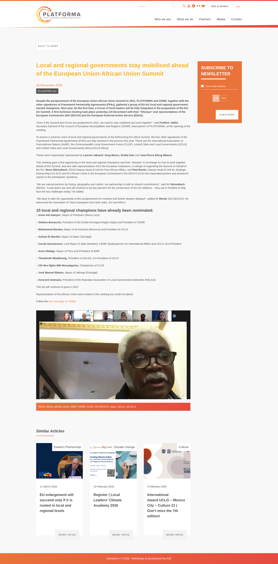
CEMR (81, 406)
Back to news (48, 46)
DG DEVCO (102, 406)
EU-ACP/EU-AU (47, 91)
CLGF (90, 406)
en (238, 6)
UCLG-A (131, 406)
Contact (236, 19)
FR (223, 98)
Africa (49, 406)
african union (61, 406)
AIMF (73, 406)
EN (216, 98)
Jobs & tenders (219, 6)
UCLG (121, 406)
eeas (113, 406)
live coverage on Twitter (62, 301)
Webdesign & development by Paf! (151, 558)
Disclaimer (113, 558)
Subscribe (227, 114)
